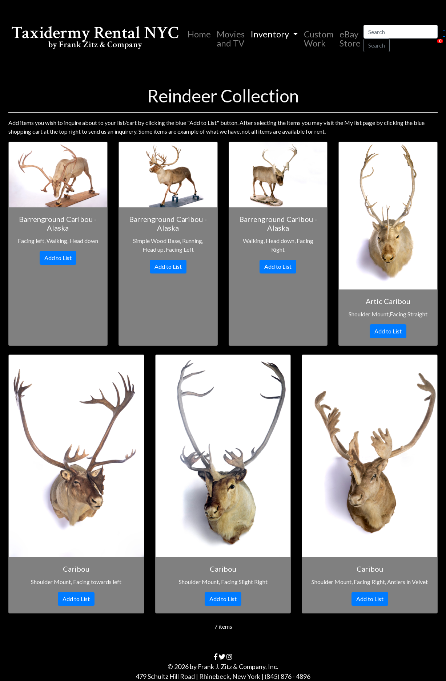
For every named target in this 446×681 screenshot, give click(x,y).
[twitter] (222, 657)
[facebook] (216, 657)
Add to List (58, 257)
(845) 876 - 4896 (287, 676)
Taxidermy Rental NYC (95, 38)
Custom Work (319, 38)
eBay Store (350, 38)
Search (376, 45)
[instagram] (229, 657)
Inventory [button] (270, 34)
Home (201, 33)
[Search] (400, 31)
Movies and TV (231, 38)
